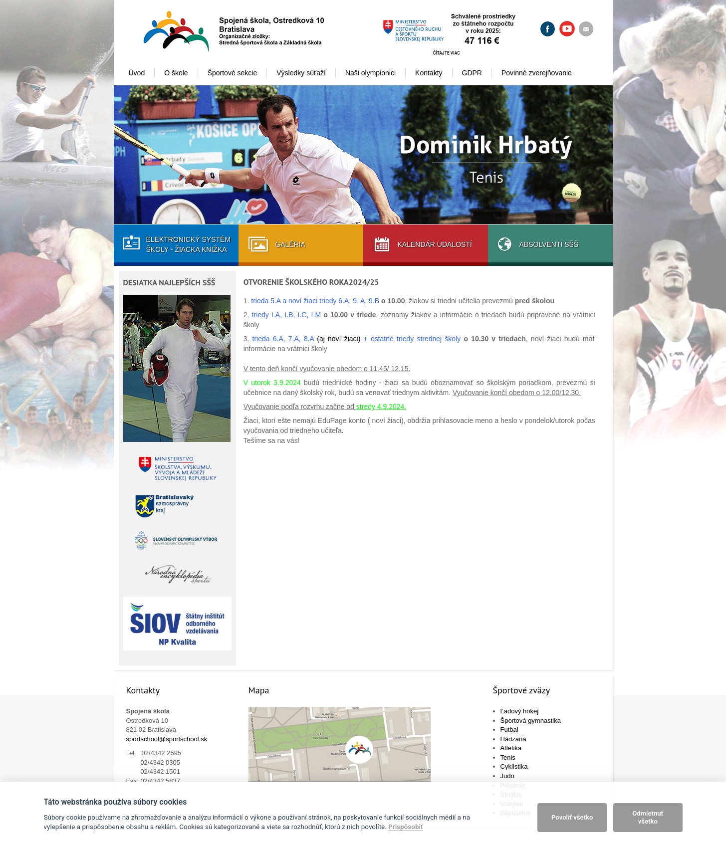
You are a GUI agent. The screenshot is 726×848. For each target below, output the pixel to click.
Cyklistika (514, 766)
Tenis (507, 757)
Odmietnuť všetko (647, 817)
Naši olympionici (370, 73)
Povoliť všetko (572, 817)
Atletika (511, 748)
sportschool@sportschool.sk (167, 739)
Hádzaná (513, 739)
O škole (176, 73)
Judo (507, 776)
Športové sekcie (232, 73)
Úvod (137, 73)
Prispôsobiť (405, 827)
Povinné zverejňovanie (536, 73)
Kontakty (428, 73)
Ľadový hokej (519, 711)
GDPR (472, 73)
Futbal (509, 729)
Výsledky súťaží (301, 73)
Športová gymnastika (530, 720)
